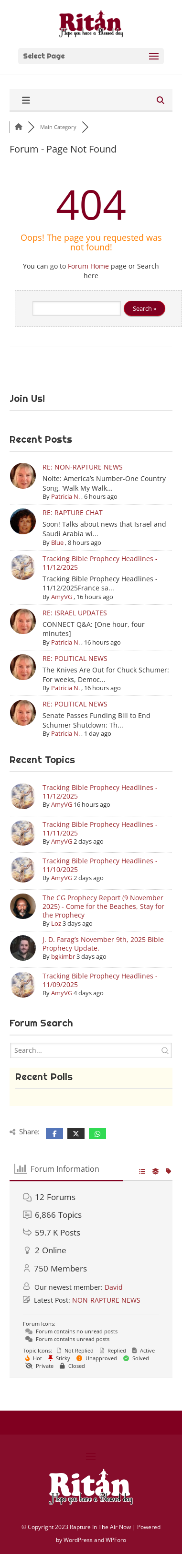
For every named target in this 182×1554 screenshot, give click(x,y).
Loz (56, 923)
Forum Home (88, 266)
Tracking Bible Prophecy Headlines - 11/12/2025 (100, 563)
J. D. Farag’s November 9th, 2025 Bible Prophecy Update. (103, 944)
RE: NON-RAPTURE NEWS (83, 466)
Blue (57, 542)
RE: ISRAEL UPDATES (75, 612)
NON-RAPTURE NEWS (106, 1300)
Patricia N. (65, 496)
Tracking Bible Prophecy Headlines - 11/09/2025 (100, 980)
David (114, 1287)
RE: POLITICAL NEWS (75, 658)
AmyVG (61, 596)
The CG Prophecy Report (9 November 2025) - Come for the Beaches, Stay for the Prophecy (103, 906)
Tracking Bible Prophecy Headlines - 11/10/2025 (100, 865)
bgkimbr (63, 956)
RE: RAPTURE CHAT (73, 512)
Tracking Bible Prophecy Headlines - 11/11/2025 (100, 828)
